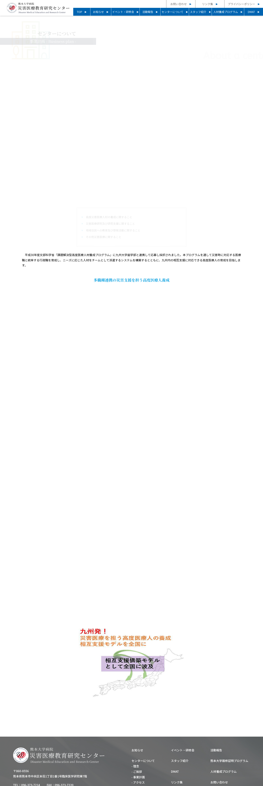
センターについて (173, 12)
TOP (79, 12)
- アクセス (138, 750)
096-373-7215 (30, 757)
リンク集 (207, 4)
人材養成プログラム (225, 12)
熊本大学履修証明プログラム (229, 728)
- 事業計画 (138, 744)
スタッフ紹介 (198, 12)
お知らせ (98, 12)
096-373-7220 (64, 752)
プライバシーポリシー (241, 4)
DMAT (251, 12)
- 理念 (135, 733)
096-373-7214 (30, 752)
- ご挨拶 (137, 739)
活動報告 (147, 12)
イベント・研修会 (123, 12)
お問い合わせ (178, 4)
